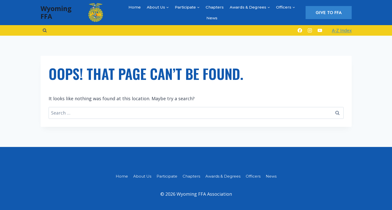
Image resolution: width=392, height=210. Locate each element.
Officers (253, 176)
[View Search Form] (45, 30)
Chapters (215, 7)
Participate (167, 176)
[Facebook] (299, 30)
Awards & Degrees (222, 176)
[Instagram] (309, 30)
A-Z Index (342, 30)
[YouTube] (319, 30)
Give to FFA (329, 13)
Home (134, 7)
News (211, 18)
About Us (142, 176)
